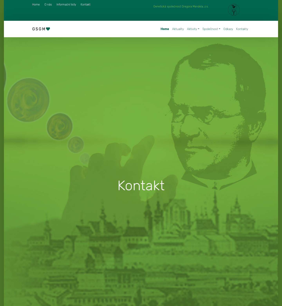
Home (36, 4)
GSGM (41, 29)
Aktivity (192, 29)
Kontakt (85, 4)
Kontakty (242, 29)
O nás (48, 4)
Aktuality (178, 29)
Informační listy (66, 4)
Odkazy (228, 29)
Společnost (210, 29)
